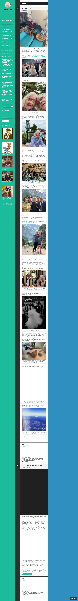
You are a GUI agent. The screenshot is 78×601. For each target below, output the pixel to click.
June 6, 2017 (25, 591)
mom (24, 459)
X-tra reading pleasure (7, 22)
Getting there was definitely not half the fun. (7, 80)
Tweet (24, 580)
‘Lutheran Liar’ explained (7, 19)
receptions (37, 592)
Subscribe (5, 120)
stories (27, 459)
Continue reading (27, 574)
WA (42, 459)
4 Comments (25, 461)
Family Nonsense (5, 35)
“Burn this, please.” (6, 72)
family (36, 458)
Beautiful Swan (5, 102)
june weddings (32, 592)
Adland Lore (5, 28)
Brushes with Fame (6, 31)
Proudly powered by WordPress (7, 203)
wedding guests (34, 593)
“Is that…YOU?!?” (5, 53)
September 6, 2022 (26, 457)
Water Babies (5, 54)
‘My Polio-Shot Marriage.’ (37, 571)
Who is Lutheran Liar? (7, 20)
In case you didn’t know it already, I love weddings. (7, 86)
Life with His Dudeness (7, 40)
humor (39, 458)
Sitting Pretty (27, 8)
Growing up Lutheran (7, 38)
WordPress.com (10, 204)
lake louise (43, 458)
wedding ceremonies (27, 460)
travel (30, 459)
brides (31, 458)
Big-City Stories (5, 29)
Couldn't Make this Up (7, 32)
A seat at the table (6, 56)
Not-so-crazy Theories (7, 42)
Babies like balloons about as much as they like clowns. (7, 91)
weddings (33, 460)
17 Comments (25, 594)
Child (34, 458)
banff (29, 458)
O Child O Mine (5, 45)
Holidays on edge (6, 57)
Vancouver (34, 459)
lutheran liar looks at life (7, 10)
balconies (25, 458)
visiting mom (38, 459)
